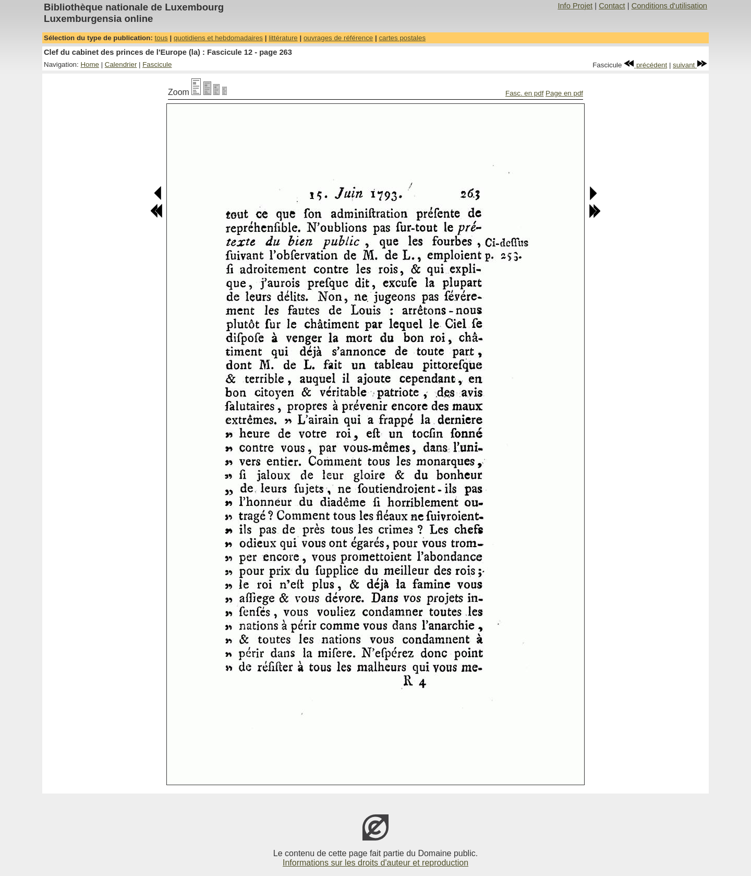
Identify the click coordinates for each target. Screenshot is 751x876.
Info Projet (575, 6)
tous (161, 38)
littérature (283, 38)
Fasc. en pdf (524, 93)
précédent (645, 65)
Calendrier (121, 64)
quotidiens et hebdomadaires (218, 38)
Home (89, 64)
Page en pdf (564, 93)
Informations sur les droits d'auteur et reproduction (375, 862)
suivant (690, 65)
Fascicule (157, 64)
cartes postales (402, 38)
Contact (612, 6)
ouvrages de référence (338, 38)
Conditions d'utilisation (669, 6)
